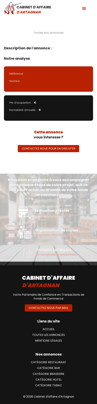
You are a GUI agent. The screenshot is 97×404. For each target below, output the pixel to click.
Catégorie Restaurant (48, 362)
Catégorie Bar (48, 368)
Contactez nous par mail (48, 308)
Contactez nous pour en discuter (48, 148)
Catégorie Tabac (48, 385)
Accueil (48, 329)
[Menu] (84, 8)
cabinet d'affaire (48, 281)
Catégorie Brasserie (48, 374)
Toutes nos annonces (48, 33)
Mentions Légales (48, 341)
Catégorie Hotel (49, 380)
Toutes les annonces (48, 335)
